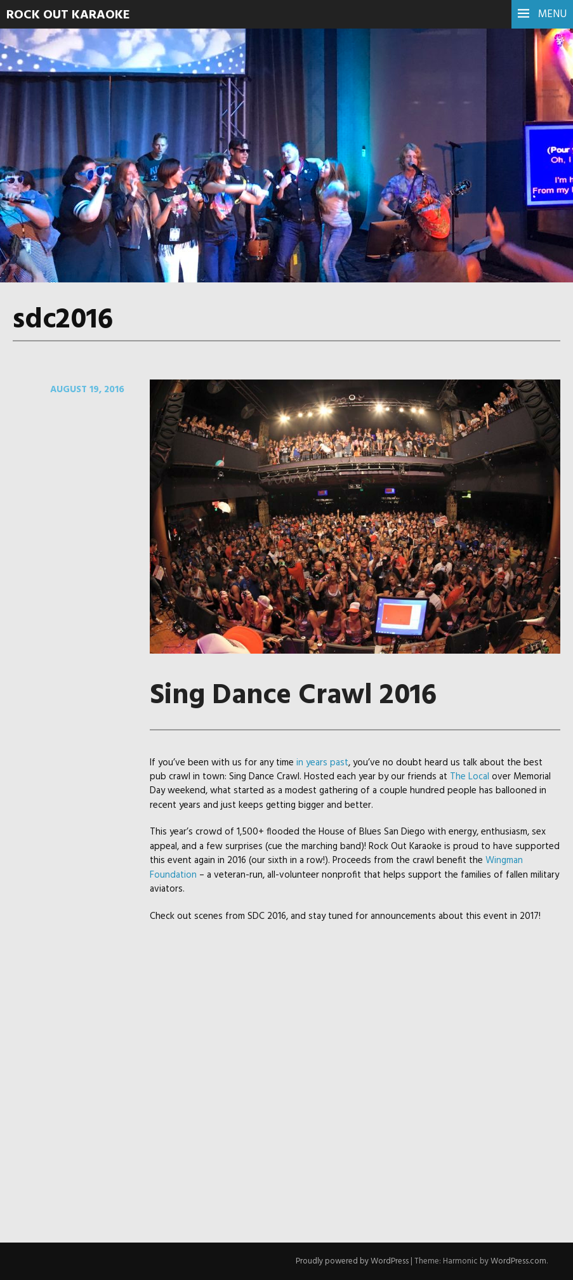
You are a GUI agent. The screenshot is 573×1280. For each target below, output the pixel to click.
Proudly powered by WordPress (352, 1261)
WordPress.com (518, 1261)
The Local (469, 776)
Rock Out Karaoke (68, 15)
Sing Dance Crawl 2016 (293, 696)
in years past (322, 762)
